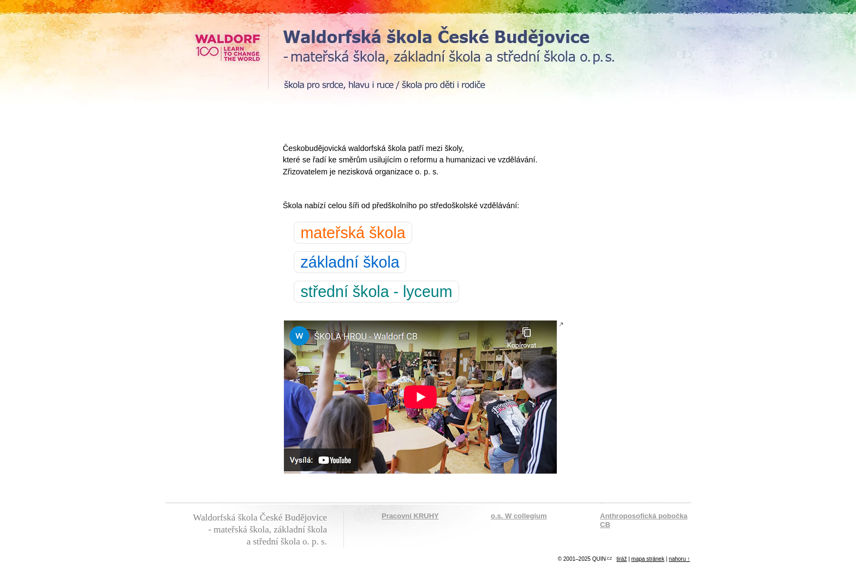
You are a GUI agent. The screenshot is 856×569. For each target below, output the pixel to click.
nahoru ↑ (679, 559)
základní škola (349, 262)
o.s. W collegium (519, 516)
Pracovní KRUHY (410, 516)
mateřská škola (352, 232)
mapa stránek (647, 559)
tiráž (621, 559)
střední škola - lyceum (376, 291)
